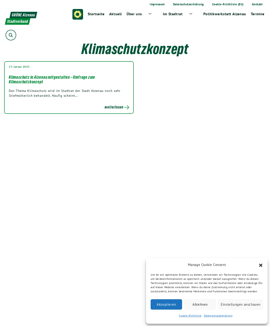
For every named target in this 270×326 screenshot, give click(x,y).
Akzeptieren (166, 304)
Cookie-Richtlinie (190, 315)
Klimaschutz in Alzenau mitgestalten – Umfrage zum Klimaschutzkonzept (52, 79)
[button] (260, 265)
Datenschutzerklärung (218, 315)
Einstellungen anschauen (241, 304)
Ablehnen (200, 304)
